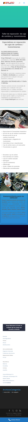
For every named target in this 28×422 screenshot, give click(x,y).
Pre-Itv (4, 357)
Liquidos (5, 370)
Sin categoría (15, 392)
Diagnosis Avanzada (8, 351)
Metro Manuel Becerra (8, 380)
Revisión (5, 336)
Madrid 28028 (6, 378)
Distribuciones (6, 344)
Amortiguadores (7, 338)
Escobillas (5, 366)
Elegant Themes (17, 413)
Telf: (7, 382)
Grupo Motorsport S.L (8, 374)
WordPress (18, 415)
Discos (4, 342)
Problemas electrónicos (9, 353)
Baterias (5, 363)
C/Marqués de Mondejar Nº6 (10, 376)
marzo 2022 (7, 392)
